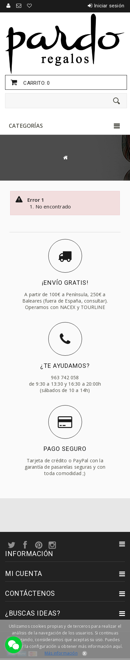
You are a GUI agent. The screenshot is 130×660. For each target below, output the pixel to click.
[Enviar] (116, 101)
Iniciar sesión (109, 6)
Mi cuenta (23, 574)
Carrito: (36, 83)
